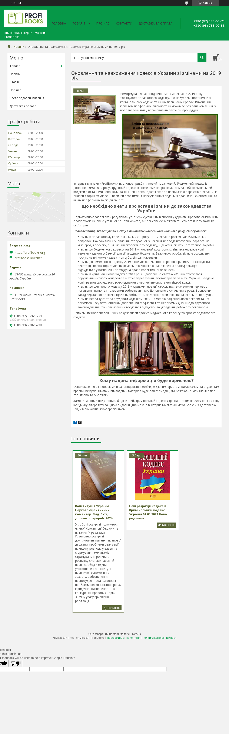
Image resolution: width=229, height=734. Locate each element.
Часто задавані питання (27, 98)
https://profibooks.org (30, 252)
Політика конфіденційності (159, 645)
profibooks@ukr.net (28, 258)
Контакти (124, 23)
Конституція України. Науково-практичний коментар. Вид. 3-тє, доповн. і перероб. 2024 (108, 615)
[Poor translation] (15, 671)
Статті (14, 82)
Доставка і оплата (23, 106)
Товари (78, 23)
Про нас (102, 23)
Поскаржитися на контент (123, 645)
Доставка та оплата (155, 23)
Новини (18, 47)
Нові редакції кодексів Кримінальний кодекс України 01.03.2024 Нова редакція (158, 525)
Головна (59, 23)
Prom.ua (136, 642)
